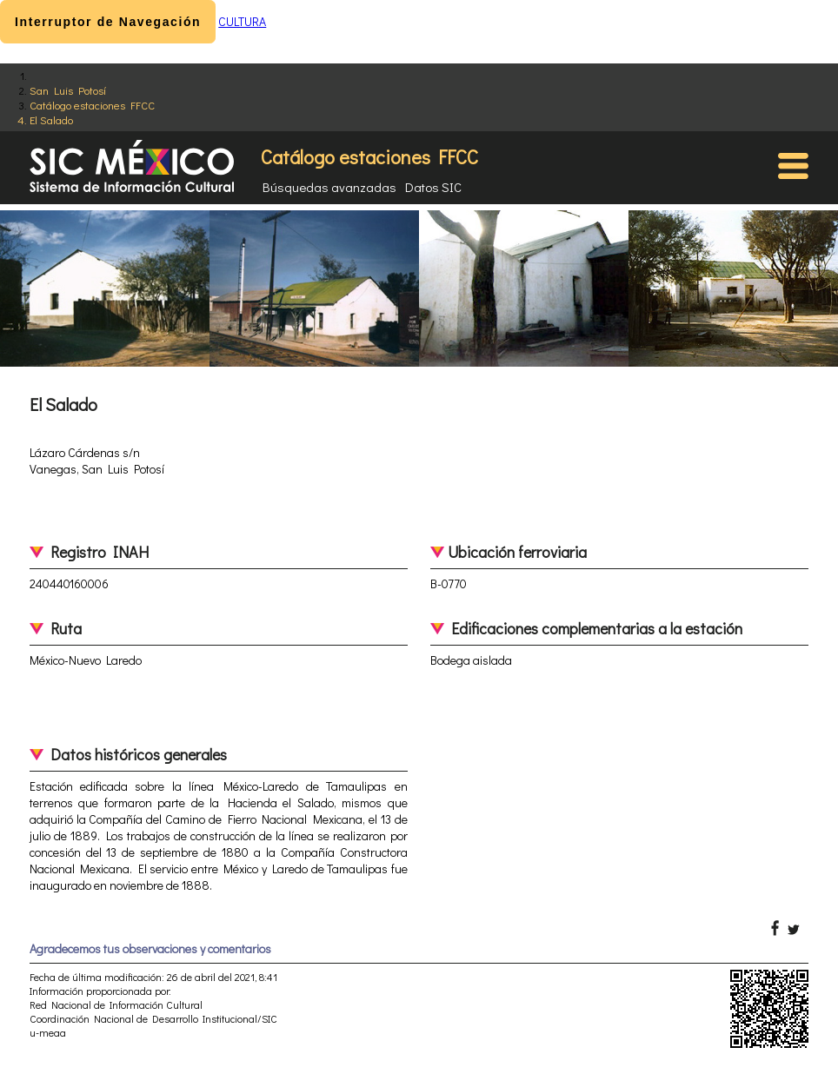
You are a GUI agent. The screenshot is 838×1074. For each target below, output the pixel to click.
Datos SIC (433, 187)
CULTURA (242, 21)
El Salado (51, 119)
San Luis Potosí (68, 90)
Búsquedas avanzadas (329, 187)
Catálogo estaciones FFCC (92, 104)
